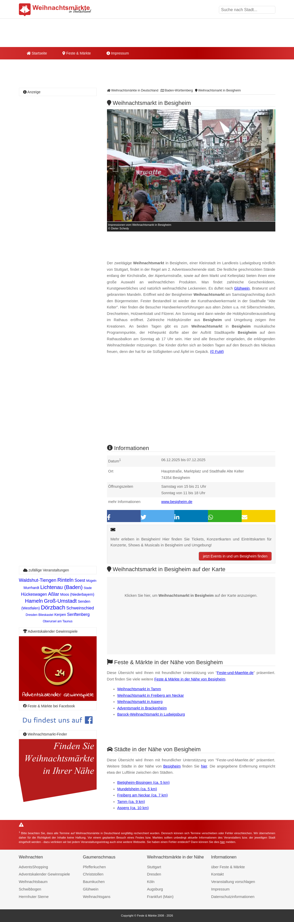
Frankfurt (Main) (160, 897)
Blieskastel (45, 615)
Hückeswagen (34, 594)
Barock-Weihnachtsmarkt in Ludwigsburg (151, 714)
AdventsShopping (33, 867)
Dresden (31, 615)
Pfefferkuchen (94, 867)
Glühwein (242, 288)
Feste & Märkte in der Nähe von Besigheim (189, 679)
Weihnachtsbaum (33, 882)
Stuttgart (154, 867)
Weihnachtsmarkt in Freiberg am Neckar (150, 695)
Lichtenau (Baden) (61, 587)
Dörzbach (53, 607)
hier (204, 766)
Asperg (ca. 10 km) (133, 808)
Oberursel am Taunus (58, 621)
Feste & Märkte (76, 53)
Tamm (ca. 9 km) (131, 802)
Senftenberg (78, 614)
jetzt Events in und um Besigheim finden (235, 556)
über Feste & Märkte (228, 867)
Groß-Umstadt (60, 601)
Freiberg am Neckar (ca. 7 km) (142, 795)
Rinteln (66, 580)
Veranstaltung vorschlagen (233, 882)
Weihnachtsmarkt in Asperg (140, 702)
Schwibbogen (30, 889)
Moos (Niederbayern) (77, 594)
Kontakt (217, 874)
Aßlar (53, 594)
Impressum (117, 53)
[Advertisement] (191, 404)
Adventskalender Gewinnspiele (44, 874)
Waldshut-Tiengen (37, 580)
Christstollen (93, 874)
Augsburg (155, 889)
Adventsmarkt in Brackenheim (142, 708)
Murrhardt (31, 588)
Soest (80, 580)
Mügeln (91, 581)
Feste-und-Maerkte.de (235, 673)
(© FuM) (217, 352)
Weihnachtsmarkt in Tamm (139, 689)
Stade (88, 588)
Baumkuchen (94, 882)
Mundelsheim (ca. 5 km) (137, 789)
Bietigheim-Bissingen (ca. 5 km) (143, 782)
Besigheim (172, 766)
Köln (151, 882)
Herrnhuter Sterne (34, 897)
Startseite (37, 53)
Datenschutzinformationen (232, 897)
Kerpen (60, 615)
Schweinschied (80, 608)
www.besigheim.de (176, 502)
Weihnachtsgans (96, 897)
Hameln (34, 601)
